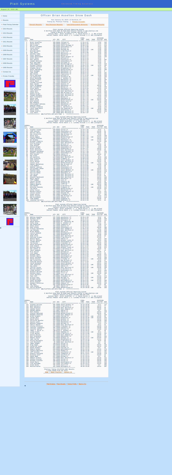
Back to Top (82, 471)
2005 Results (7, 67)
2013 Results (7, 33)
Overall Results (36, 24)
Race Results (61, 471)
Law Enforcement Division (77, 24)
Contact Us (7, 72)
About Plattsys (56, 458)
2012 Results (7, 37)
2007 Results (7, 59)
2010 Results (7, 46)
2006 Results (7, 63)
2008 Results (7, 54)
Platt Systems (51, 471)
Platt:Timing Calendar (10, 24)
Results (5, 20)
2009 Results (7, 50)
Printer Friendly (8, 76)
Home (5, 16)
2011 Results (7, 41)
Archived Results (97, 24)
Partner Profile (72, 471)
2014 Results (7, 29)
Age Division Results (54, 24)
